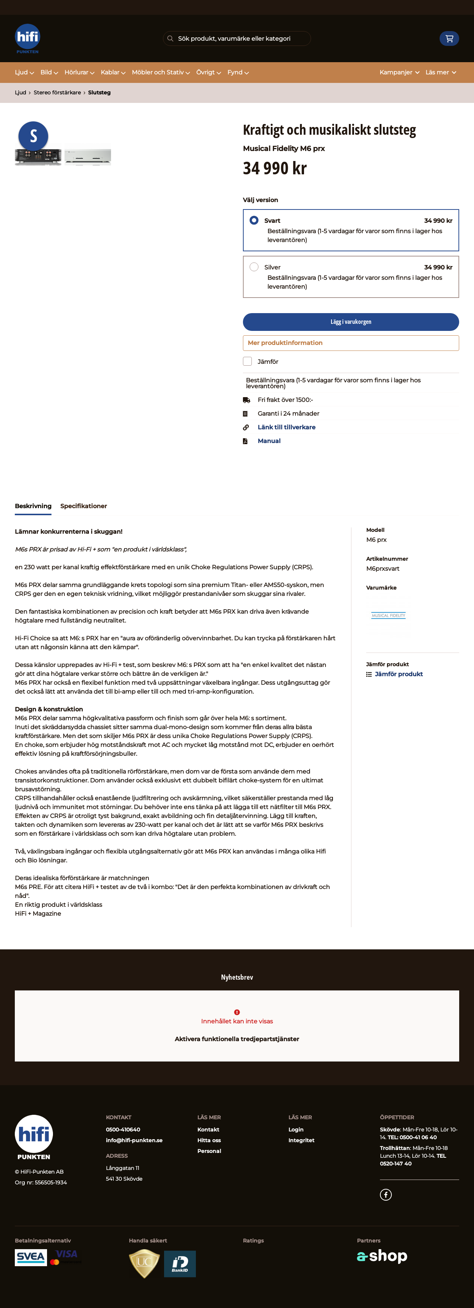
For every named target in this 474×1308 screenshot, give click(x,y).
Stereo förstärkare (57, 92)
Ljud (24, 72)
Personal (209, 1151)
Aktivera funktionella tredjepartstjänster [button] (237, 1039)
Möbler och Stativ (161, 72)
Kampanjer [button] (400, 72)
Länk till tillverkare (287, 432)
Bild (49, 72)
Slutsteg (99, 92)
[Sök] (237, 38)
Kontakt (208, 1129)
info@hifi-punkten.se (134, 1140)
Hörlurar (79, 72)
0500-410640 (123, 1129)
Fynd (238, 72)
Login (296, 1129)
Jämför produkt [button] (394, 678)
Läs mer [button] (440, 72)
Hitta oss (209, 1140)
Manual (269, 445)
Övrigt (208, 72)
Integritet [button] (301, 1140)
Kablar (113, 72)
